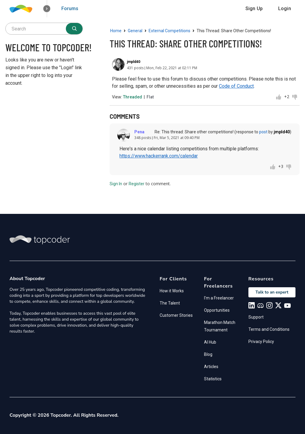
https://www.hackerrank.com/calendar (158, 156)
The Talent (170, 303)
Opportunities (217, 310)
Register (136, 183)
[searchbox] (44, 29)
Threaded (132, 97)
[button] (47, 9)
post (263, 131)
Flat (150, 97)
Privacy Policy (261, 341)
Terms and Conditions (269, 329)
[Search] (74, 28)
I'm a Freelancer (219, 298)
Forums (69, 8)
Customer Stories (176, 315)
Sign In (116, 183)
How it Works (172, 290)
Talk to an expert (272, 292)
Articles (211, 366)
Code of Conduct (236, 86)
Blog (208, 354)
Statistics (213, 378)
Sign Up (254, 8)
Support (256, 317)
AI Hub (210, 342)
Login (284, 8)
